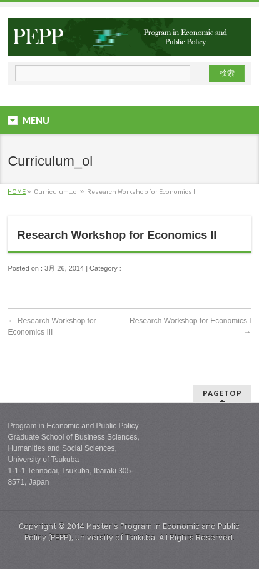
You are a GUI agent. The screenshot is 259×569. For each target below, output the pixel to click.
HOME (17, 192)
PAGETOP (222, 393)
